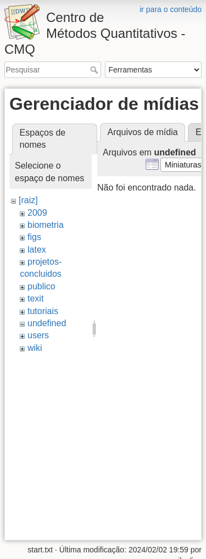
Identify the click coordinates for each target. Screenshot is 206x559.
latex (36, 249)
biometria (45, 225)
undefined (46, 323)
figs (34, 237)
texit (35, 298)
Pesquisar (95, 70)
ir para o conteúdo (171, 9)
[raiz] (28, 200)
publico (41, 286)
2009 (37, 212)
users (38, 335)
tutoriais (42, 311)
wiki (34, 348)
